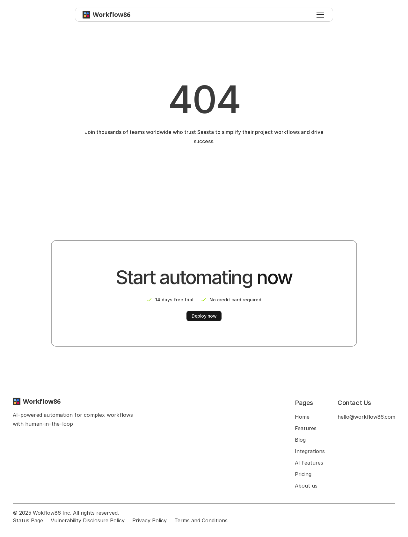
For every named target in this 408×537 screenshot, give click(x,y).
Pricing (303, 474)
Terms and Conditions (201, 520)
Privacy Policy (149, 520)
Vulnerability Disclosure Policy (88, 520)
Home (302, 417)
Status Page (28, 520)
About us (306, 485)
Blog (300, 440)
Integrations (310, 451)
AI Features (309, 463)
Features (306, 428)
